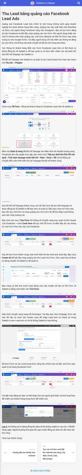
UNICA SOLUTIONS (41, 471)
